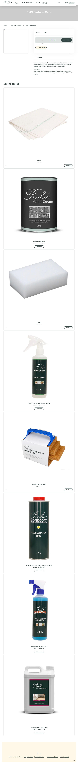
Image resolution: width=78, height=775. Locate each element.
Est (59, 2)
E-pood (16, 3)
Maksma (71, 2)
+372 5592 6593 (39, 757)
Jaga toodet (42, 47)
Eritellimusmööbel (28, 2)
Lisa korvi (66, 39)
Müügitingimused (64, 757)
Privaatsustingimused (52, 757)
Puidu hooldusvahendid (16, 25)
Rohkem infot (39, 246)
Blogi (38, 2)
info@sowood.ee (28, 757)
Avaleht (5, 25)
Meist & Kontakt (45, 3)
